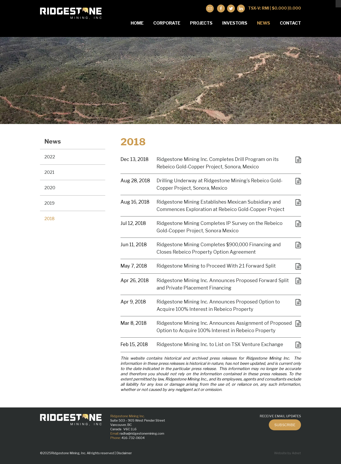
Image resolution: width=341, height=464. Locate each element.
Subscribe (285, 425)
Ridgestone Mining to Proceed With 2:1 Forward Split (216, 266)
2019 (49, 203)
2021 (49, 172)
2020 (49, 187)
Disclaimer (124, 453)
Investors (234, 23)
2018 (49, 218)
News (263, 23)
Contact (290, 23)
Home (137, 23)
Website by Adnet (287, 453)
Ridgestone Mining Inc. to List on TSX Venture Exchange (220, 344)
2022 (49, 156)
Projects (201, 23)
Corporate (166, 23)
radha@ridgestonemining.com (142, 434)
